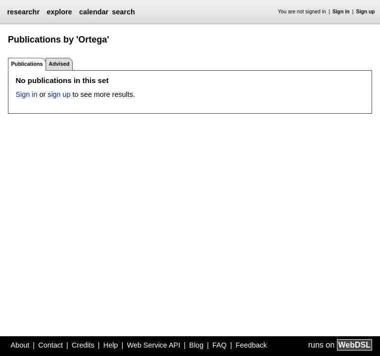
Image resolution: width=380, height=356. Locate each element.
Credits (83, 345)
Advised (58, 64)
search (123, 12)
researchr (23, 12)
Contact (50, 345)
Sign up (365, 11)
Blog (196, 345)
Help (110, 345)
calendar (93, 12)
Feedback (251, 345)
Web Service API (153, 345)
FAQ (219, 345)
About (20, 345)
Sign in (341, 11)
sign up (59, 94)
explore (59, 12)
